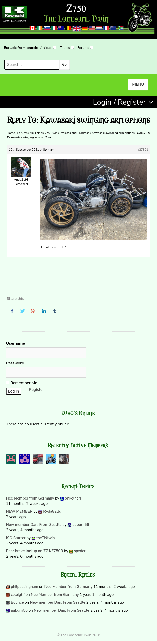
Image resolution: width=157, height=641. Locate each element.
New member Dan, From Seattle (33, 524)
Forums (83, 47)
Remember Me (21, 383)
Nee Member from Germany (30, 498)
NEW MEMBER (19, 511)
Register (36, 390)
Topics (65, 47)
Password (15, 363)
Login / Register (119, 102)
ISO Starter (16, 537)
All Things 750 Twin (43, 133)
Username (15, 343)
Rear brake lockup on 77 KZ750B (34, 551)
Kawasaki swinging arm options (113, 133)
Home (11, 133)
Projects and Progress (74, 133)
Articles (46, 47)
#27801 (142, 150)
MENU (138, 84)
